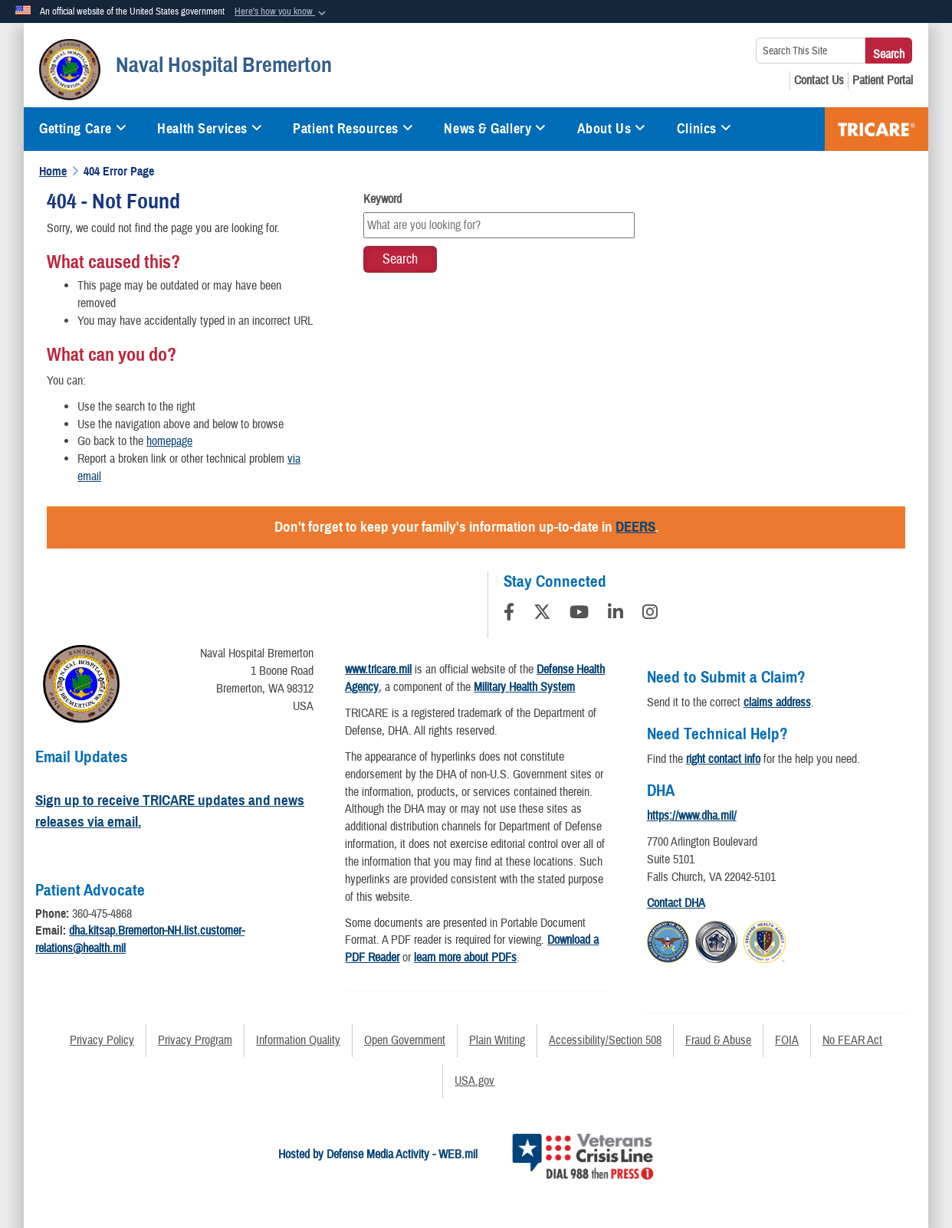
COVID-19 (876, 129)
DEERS (635, 526)
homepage (169, 441)
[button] (282, 12)
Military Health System (524, 687)
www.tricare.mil (378, 669)
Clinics (704, 128)
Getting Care (82, 128)
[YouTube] (579, 614)
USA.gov (474, 1081)
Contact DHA (676, 903)
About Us (611, 128)
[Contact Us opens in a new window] (819, 80)
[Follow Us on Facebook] (509, 614)
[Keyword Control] (498, 225)
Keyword (382, 199)
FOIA (787, 1040)
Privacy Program (195, 1040)
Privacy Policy (102, 1040)
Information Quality (298, 1040)
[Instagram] (650, 614)
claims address (777, 702)
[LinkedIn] (615, 614)
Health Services (209, 128)
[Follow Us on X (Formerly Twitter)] (541, 614)
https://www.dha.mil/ (692, 816)
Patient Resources (353, 128)
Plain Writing (497, 1040)
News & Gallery (495, 128)
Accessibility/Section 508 (605, 1040)
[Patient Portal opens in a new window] (882, 80)
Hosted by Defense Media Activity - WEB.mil (378, 1154)
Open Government (404, 1040)
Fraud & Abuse (718, 1040)
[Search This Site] (810, 51)
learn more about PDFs (465, 957)
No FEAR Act (852, 1040)
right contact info (723, 759)
